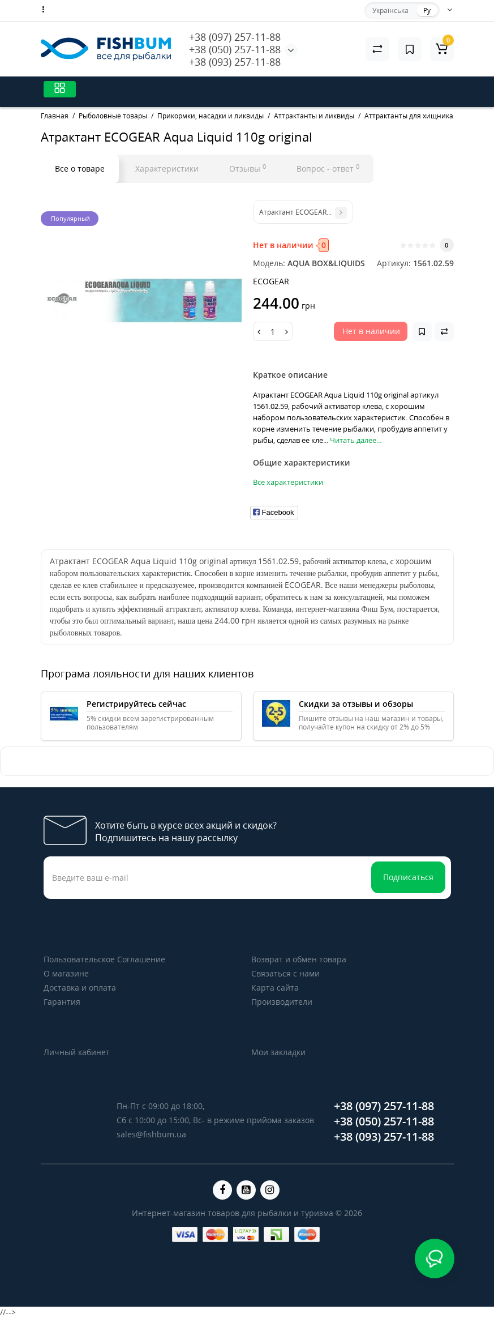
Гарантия (62, 1001)
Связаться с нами (285, 973)
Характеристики (167, 168)
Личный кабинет (77, 1052)
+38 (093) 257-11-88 (235, 62)
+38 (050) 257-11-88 (235, 49)
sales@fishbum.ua (151, 1134)
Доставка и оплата (80, 987)
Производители (281, 1001)
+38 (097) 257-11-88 (235, 37)
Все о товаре (80, 168)
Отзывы (247, 168)
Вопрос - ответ (328, 168)
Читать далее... (355, 440)
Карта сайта (275, 987)
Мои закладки (278, 1052)
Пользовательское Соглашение (104, 959)
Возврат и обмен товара (298, 959)
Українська (390, 10)
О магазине (66, 973)
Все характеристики (288, 482)
